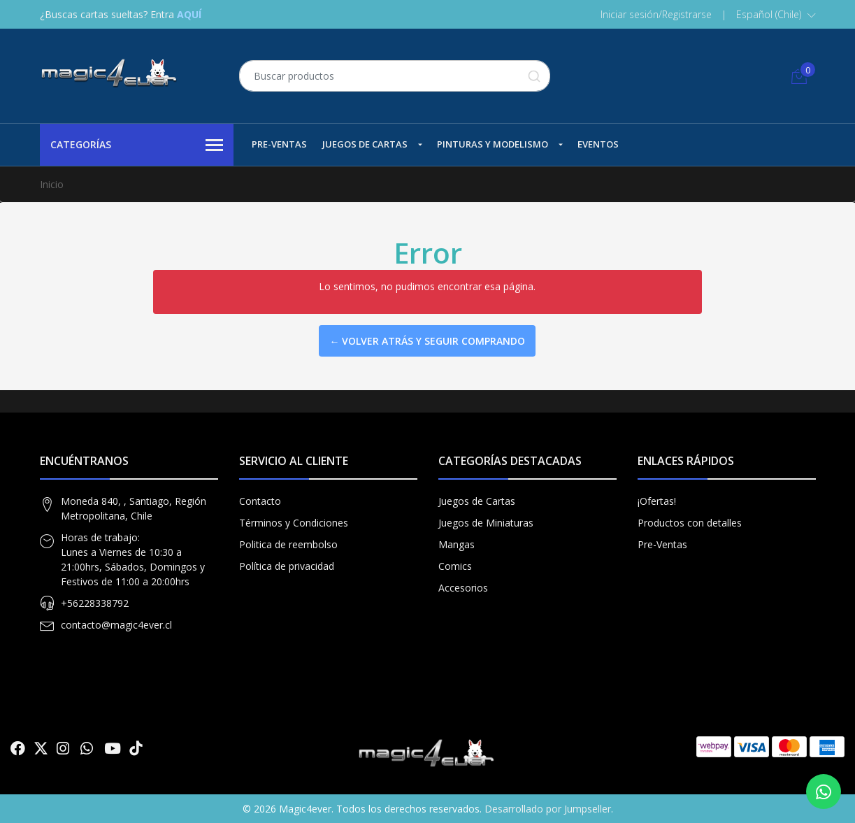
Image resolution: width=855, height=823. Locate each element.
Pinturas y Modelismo (492, 144)
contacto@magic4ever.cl (116, 624)
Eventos (598, 144)
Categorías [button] (137, 145)
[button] (776, 15)
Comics (455, 566)
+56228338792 (95, 603)
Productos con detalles (690, 522)
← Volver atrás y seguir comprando (427, 341)
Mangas (456, 544)
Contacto (260, 501)
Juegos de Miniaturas (485, 522)
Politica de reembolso (288, 544)
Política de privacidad (286, 566)
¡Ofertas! (657, 501)
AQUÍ (189, 14)
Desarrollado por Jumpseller (547, 808)
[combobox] (394, 76)
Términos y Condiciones (293, 522)
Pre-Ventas (279, 144)
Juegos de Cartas (365, 144)
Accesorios (463, 587)
